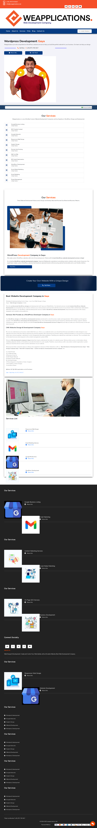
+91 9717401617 (15, 372)
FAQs (29, 31)
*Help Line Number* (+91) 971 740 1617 (14, 818)
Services (22, 31)
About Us (15, 31)
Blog (33, 31)
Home (8, 31)
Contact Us (40, 31)
